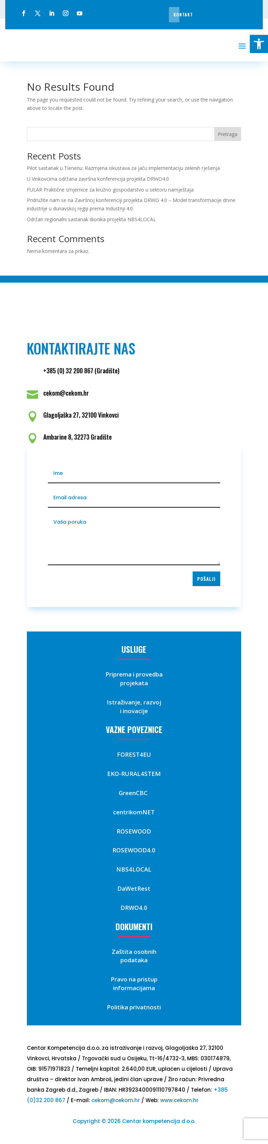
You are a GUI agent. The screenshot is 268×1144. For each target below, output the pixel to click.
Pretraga (227, 134)
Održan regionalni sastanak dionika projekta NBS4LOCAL (91, 219)
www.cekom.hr (179, 1100)
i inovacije (134, 711)
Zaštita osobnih (134, 952)
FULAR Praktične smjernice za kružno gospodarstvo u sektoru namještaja (110, 189)
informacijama (134, 988)
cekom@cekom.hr (115, 1100)
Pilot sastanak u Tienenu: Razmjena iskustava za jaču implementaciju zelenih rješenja (123, 168)
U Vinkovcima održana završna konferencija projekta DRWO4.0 (98, 178)
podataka (134, 960)
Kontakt (183, 14)
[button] (259, 44)
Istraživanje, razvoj (134, 702)
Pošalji (206, 578)
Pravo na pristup (134, 979)
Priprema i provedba (134, 674)
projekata (134, 683)
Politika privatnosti (134, 1007)
